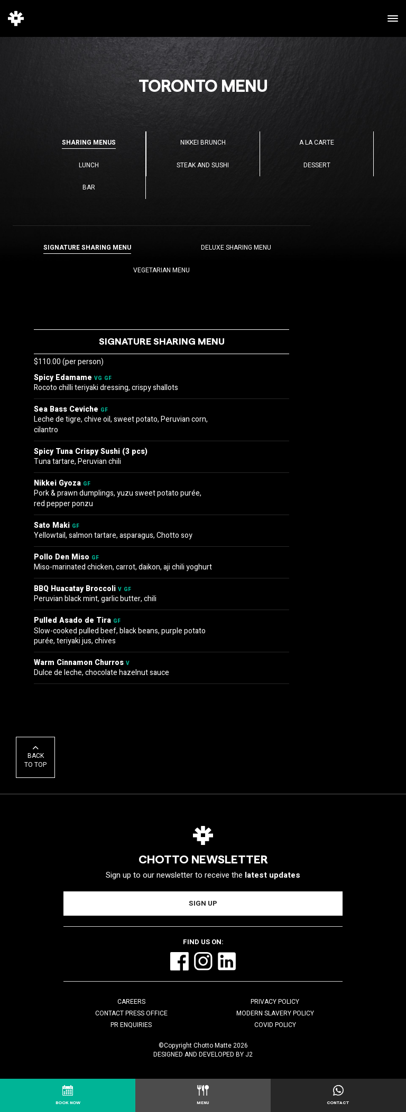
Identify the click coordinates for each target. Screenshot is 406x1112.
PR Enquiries (131, 1025)
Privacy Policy (275, 1001)
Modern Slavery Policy (275, 1013)
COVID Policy (275, 1025)
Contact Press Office (131, 1013)
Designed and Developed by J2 (203, 1054)
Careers (131, 1001)
